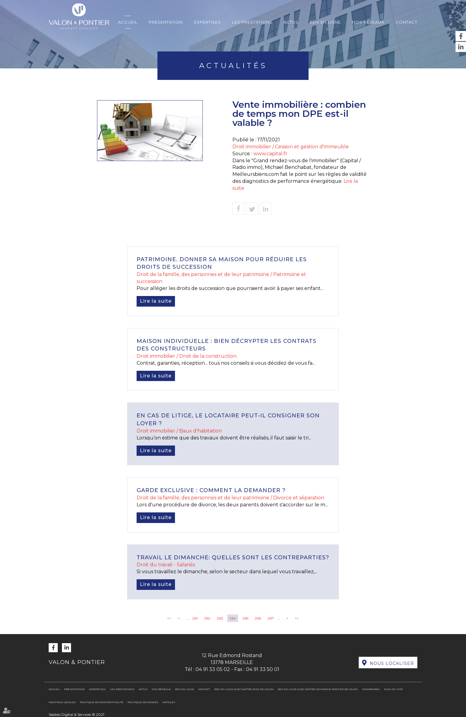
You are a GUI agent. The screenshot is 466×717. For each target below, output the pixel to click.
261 (195, 618)
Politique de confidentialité (101, 702)
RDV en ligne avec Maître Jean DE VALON (243, 689)
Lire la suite (156, 301)
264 (232, 618)
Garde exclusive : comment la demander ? (211, 490)
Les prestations (252, 22)
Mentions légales (62, 702)
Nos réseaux (368, 22)
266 (258, 618)
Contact (406, 22)
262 (207, 618)
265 (245, 618)
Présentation (166, 22)
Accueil (128, 22)
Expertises (207, 22)
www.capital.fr (270, 153)
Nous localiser (392, 663)
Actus (291, 22)
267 (270, 618)
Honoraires (371, 689)
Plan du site (393, 689)
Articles (169, 702)
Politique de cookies (143, 702)
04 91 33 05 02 (213, 669)
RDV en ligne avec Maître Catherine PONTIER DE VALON (318, 689)
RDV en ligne (325, 22)
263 (220, 618)
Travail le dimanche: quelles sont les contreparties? (233, 557)
